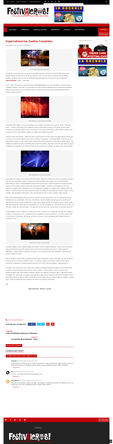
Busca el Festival (40, 29)
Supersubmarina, (27, 45)
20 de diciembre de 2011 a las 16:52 (24, 365)
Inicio (7, 1)
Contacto (12, 1)
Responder (16, 361)
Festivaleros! (15, 374)
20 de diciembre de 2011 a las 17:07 (32, 374)
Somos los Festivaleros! (22, 1)
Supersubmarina (18, 320)
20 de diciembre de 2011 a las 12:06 (28, 355)
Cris (12, 365)
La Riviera (10, 320)
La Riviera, (21, 45)
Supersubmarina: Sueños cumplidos (29, 41)
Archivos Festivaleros (34, 1)
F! (5, 29)
